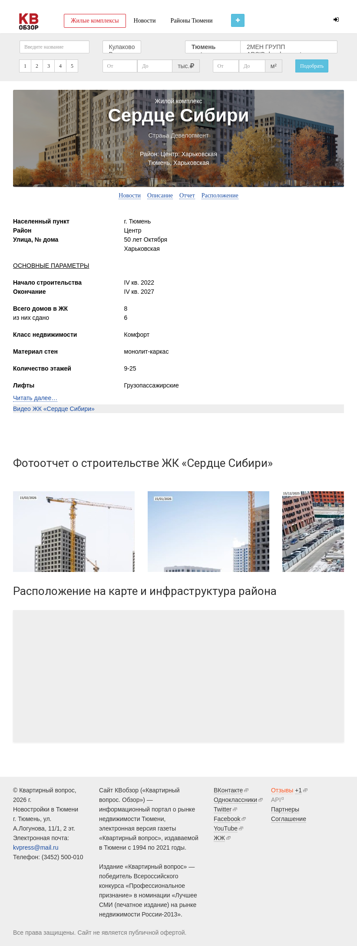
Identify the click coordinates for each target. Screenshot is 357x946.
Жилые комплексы (95, 20)
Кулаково (122, 47)
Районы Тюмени (191, 20)
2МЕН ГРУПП (289, 47)
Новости (145, 20)
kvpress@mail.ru (35, 847)
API (276, 799)
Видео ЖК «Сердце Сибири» (54, 408)
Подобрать (312, 66)
